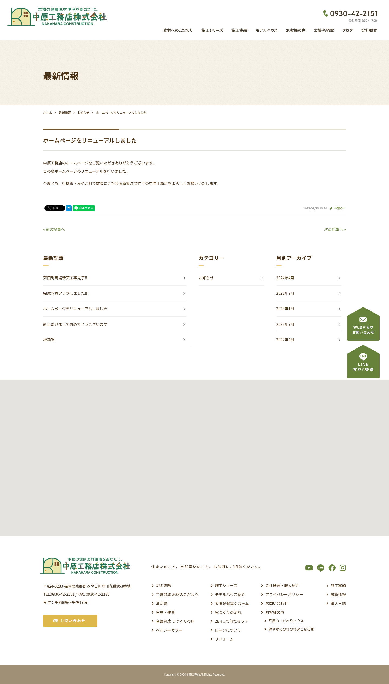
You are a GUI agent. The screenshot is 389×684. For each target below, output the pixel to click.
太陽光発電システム (232, 603)
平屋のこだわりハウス (286, 620)
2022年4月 (285, 339)
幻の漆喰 (163, 585)
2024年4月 (285, 277)
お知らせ (340, 208)
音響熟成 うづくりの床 (175, 621)
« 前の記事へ (54, 229)
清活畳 (161, 603)
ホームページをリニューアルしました (75, 308)
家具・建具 (165, 612)
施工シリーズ (226, 585)
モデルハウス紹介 (230, 594)
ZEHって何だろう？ (231, 621)
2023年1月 (285, 308)
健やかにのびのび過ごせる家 (291, 629)
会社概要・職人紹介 (282, 585)
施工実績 (338, 585)
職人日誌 (338, 603)
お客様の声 (274, 612)
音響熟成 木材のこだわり (177, 594)
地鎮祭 (49, 339)
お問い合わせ (276, 603)
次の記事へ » (335, 229)
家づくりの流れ (228, 612)
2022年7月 (285, 324)
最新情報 (338, 594)
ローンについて (228, 630)
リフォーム (224, 639)
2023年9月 (285, 293)
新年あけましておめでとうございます (75, 324)
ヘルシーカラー (169, 630)
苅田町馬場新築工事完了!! (65, 277)
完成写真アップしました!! (65, 293)
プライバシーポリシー (284, 594)
